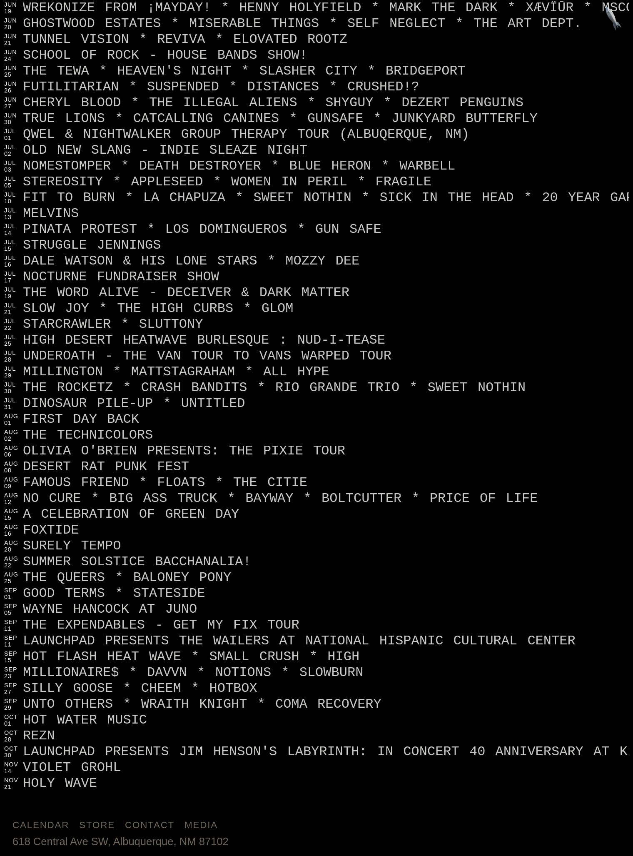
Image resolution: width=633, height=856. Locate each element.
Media (201, 825)
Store (97, 825)
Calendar (40, 825)
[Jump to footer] (613, 19)
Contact (149, 825)
